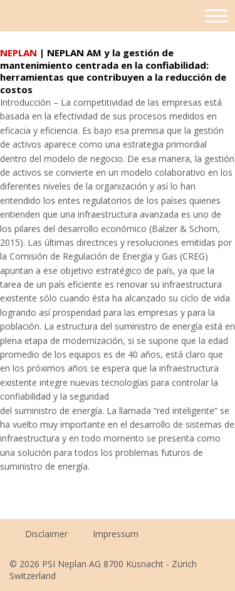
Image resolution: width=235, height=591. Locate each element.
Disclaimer (46, 534)
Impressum (115, 534)
